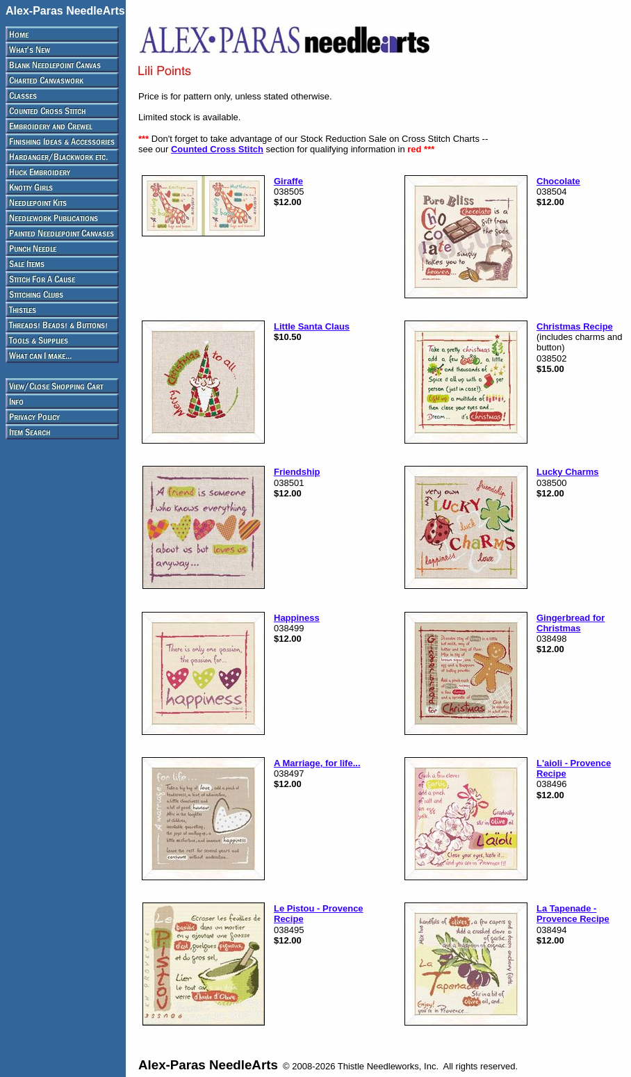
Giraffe (288, 181)
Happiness (297, 618)
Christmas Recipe (574, 326)
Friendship (297, 472)
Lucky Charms (567, 472)
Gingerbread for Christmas (570, 623)
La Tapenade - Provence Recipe (572, 913)
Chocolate (558, 181)
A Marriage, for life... (317, 763)
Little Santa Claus (312, 326)
